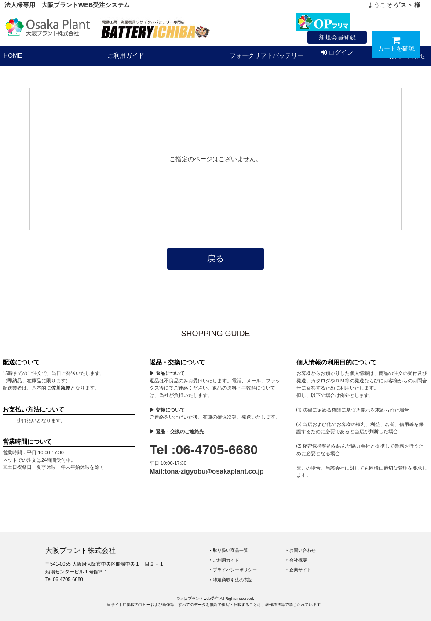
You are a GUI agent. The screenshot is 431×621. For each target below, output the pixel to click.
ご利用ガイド (125, 55)
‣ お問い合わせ (301, 550)
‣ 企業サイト (298, 569)
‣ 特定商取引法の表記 (231, 579)
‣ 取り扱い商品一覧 (229, 550)
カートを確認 (396, 45)
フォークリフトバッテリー (266, 55)
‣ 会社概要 (296, 560)
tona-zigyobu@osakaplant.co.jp (213, 471)
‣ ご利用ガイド (224, 560)
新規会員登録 (337, 37)
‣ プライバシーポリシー (233, 569)
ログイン (337, 52)
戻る (215, 258)
